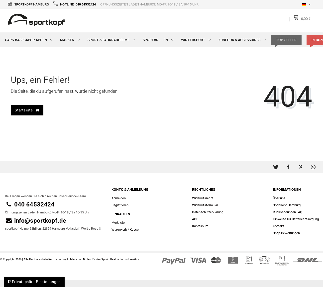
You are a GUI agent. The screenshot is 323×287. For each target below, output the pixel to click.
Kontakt (278, 226)
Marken (69, 39)
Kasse (134, 229)
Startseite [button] (27, 110)
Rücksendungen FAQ (287, 212)
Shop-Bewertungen (286, 233)
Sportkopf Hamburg (28, 4)
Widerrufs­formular (205, 205)
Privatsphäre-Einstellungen (34, 282)
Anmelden (118, 198)
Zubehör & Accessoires (241, 39)
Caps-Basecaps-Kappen (27, 39)
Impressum (200, 226)
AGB (195, 219)
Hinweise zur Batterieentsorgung (296, 219)
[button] (275, 164)
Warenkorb (119, 229)
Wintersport (195, 39)
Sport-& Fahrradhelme (110, 39)
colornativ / (132, 259)
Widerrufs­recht (202, 198)
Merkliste (118, 222)
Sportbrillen (157, 39)
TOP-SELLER (286, 40)
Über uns (279, 198)
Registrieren (119, 205)
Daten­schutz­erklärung (207, 212)
